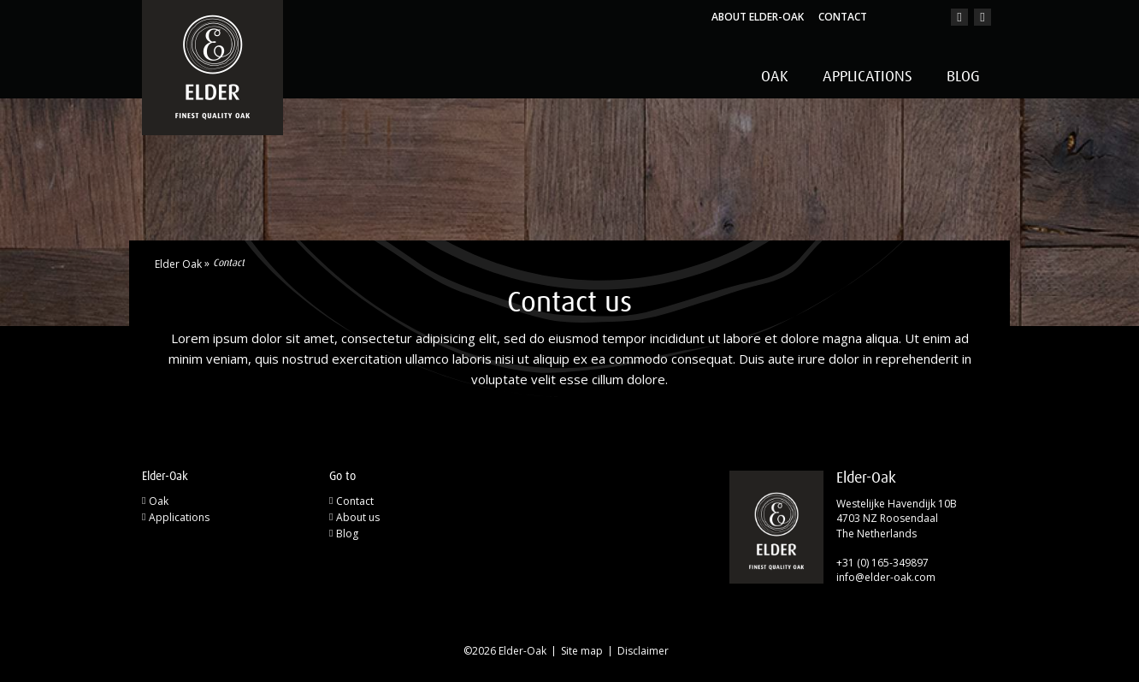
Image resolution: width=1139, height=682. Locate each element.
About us (358, 517)
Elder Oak (178, 264)
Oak (774, 77)
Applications (867, 77)
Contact (842, 16)
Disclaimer (643, 650)
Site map (582, 650)
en (924, 17)
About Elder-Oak (757, 16)
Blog (963, 77)
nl (899, 17)
